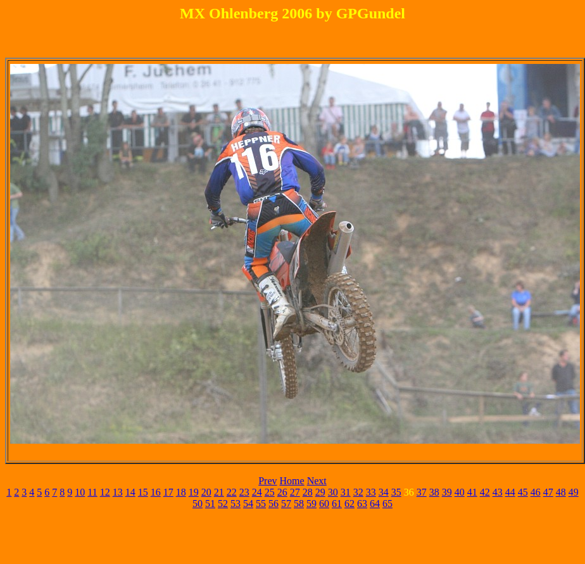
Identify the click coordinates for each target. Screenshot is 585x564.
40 (460, 492)
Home (292, 480)
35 (396, 492)
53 (235, 503)
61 (337, 503)
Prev (267, 480)
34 (384, 492)
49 (574, 492)
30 (333, 492)
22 (232, 492)
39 (447, 492)
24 (257, 492)
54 (248, 503)
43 (498, 492)
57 (286, 503)
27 (295, 492)
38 (434, 492)
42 (485, 492)
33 (371, 492)
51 (210, 503)
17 (168, 492)
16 (156, 492)
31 (346, 492)
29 (320, 492)
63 (362, 503)
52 (223, 503)
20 (206, 492)
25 (270, 492)
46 (536, 492)
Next (317, 480)
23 (244, 492)
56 (273, 503)
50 (197, 503)
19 (194, 492)
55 (261, 503)
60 (324, 503)
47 (548, 492)
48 (561, 492)
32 (358, 492)
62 (349, 503)
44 (510, 492)
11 (92, 492)
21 (219, 492)
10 (80, 492)
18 (181, 492)
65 (387, 503)
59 (311, 503)
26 (282, 492)
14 (130, 492)
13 (118, 492)
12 (105, 492)
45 (523, 492)
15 (143, 492)
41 (472, 492)
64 (375, 503)
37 (422, 492)
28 (308, 492)
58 (299, 503)
